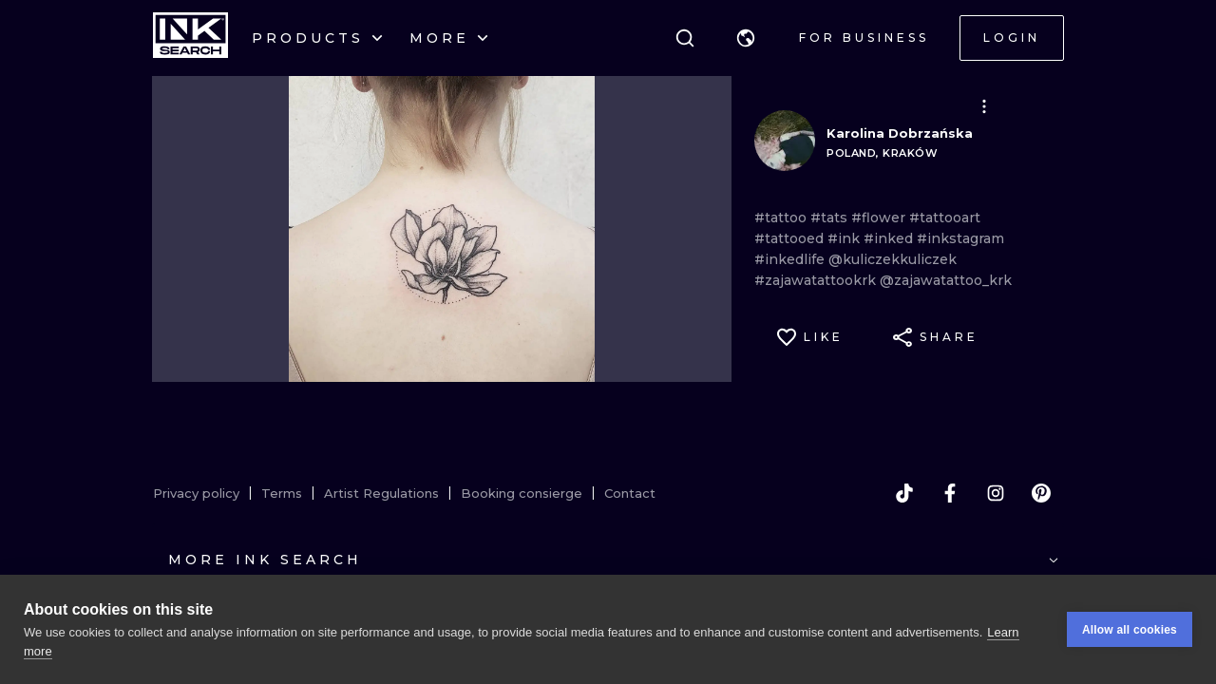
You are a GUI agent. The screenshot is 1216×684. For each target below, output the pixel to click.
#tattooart (944, 217)
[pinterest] (1041, 493)
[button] (746, 38)
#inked (890, 238)
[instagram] (995, 493)
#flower (880, 217)
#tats (830, 217)
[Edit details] (984, 106)
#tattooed (790, 238)
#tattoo (782, 217)
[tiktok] (904, 493)
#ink (845, 238)
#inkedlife (791, 259)
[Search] (685, 38)
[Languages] (746, 38)
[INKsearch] (190, 38)
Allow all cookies (1129, 629)
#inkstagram (960, 238)
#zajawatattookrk (817, 280)
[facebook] (950, 493)
